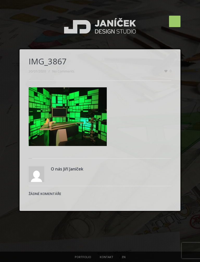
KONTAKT (106, 257)
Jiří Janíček (73, 169)
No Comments (63, 71)
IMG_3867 (48, 61)
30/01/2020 (37, 71)
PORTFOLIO (83, 257)
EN (124, 257)
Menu (174, 21)
